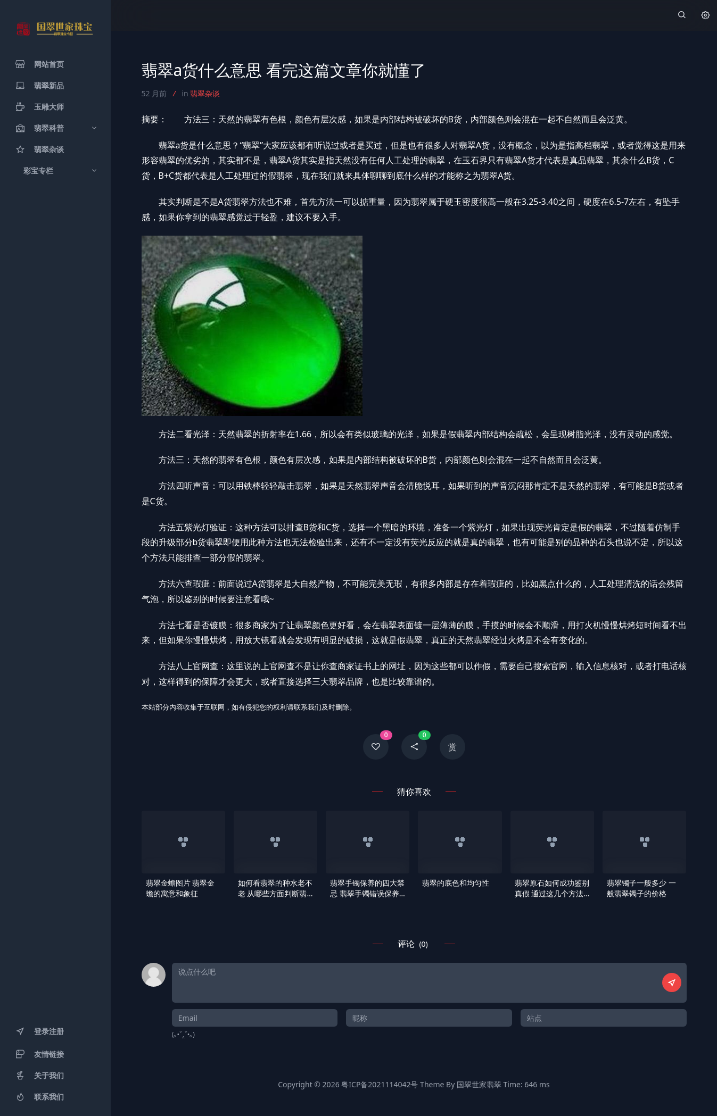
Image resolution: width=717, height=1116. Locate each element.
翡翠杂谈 (205, 93)
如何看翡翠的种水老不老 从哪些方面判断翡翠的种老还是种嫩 (275, 888)
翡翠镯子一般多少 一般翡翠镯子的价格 (641, 888)
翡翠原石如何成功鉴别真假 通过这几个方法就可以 (552, 888)
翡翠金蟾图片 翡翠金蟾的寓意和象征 (180, 888)
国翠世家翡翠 (479, 1084)
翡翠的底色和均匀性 (455, 883)
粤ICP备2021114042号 (379, 1084)
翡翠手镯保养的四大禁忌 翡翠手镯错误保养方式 (367, 888)
